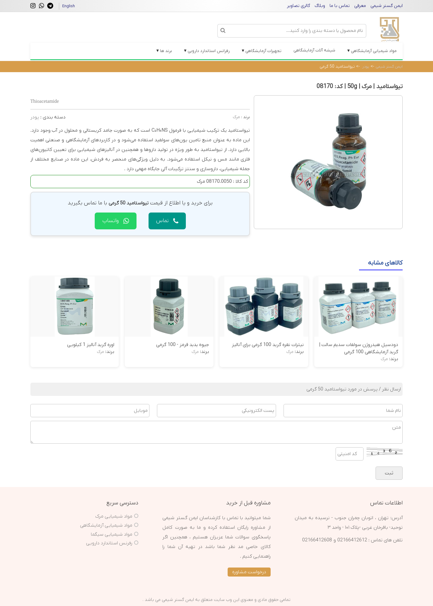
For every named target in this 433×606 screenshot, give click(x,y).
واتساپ (115, 220)
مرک (236, 117)
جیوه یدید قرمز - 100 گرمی (182, 345)
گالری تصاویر (298, 6)
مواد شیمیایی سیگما (111, 534)
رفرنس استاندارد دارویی (109, 543)
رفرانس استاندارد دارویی (207, 51)
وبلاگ (320, 6)
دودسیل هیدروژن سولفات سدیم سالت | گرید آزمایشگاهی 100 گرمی (358, 348)
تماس (167, 220)
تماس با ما (340, 6)
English (68, 6)
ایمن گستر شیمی (386, 6)
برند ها (164, 51)
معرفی (360, 6)
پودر (365, 66)
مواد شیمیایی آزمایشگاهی (372, 51)
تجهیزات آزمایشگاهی (261, 51)
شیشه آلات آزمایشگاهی (314, 50)
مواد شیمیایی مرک (113, 516)
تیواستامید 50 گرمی (337, 66)
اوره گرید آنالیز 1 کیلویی (90, 345)
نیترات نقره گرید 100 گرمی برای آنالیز (268, 345)
